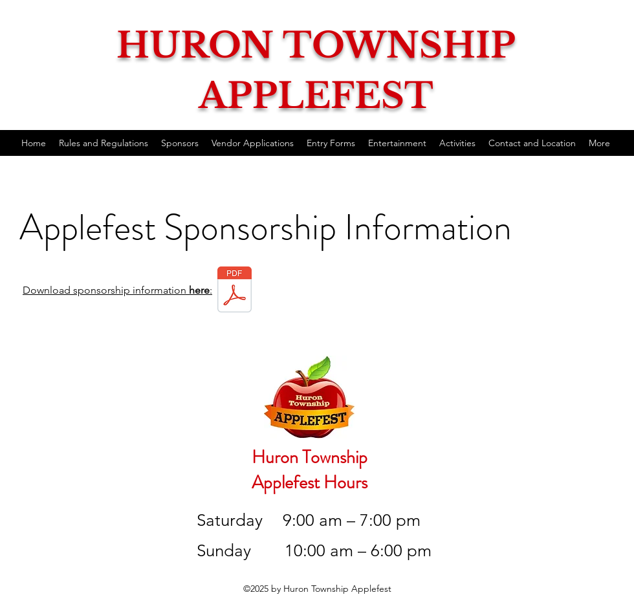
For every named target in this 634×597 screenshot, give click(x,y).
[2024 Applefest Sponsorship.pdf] (234, 291)
